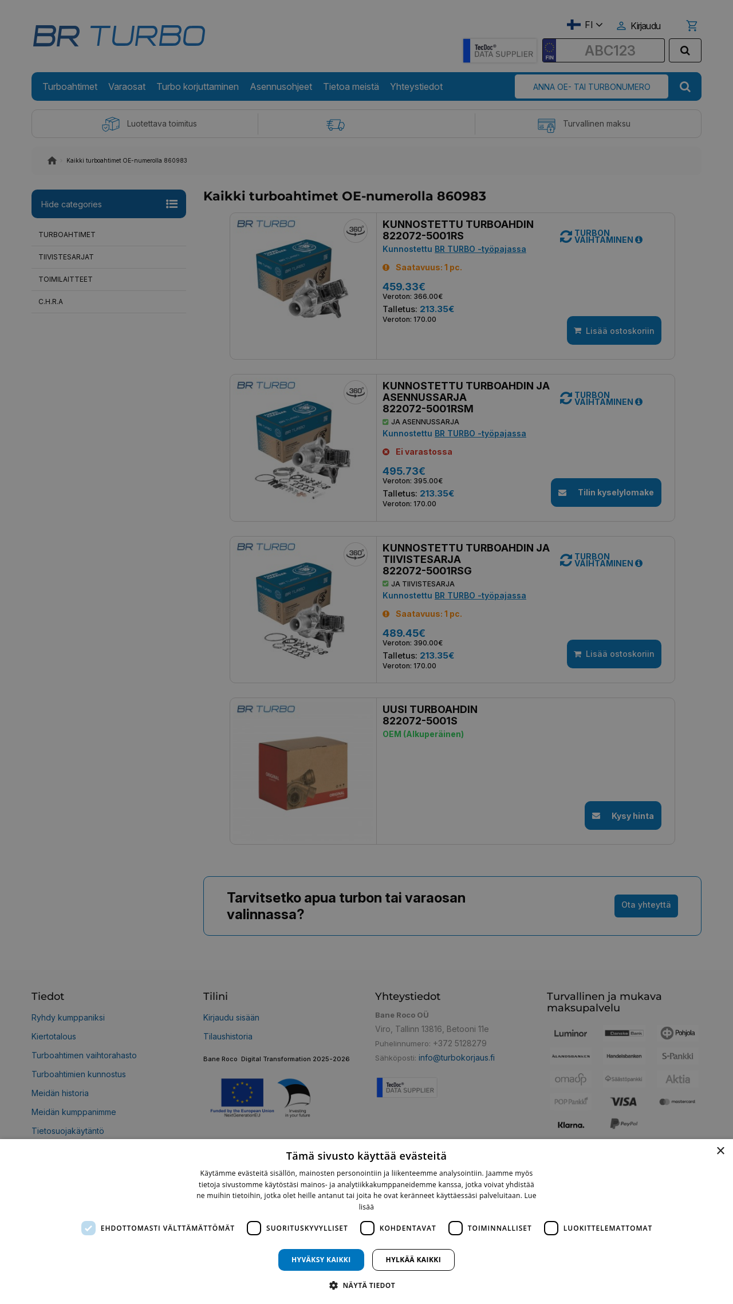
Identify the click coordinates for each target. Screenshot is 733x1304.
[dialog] (366, 1221)
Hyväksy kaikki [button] (321, 1259)
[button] (366, 1284)
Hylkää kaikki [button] (413, 1259)
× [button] (720, 1151)
